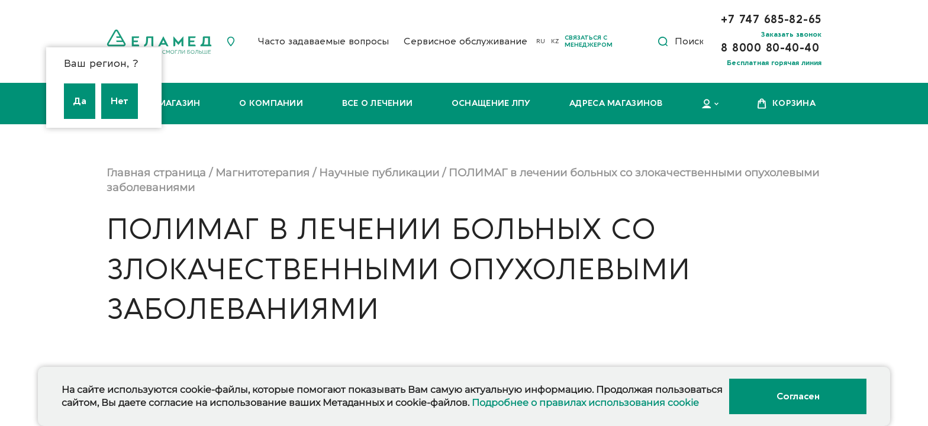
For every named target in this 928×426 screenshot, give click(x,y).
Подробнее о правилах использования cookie (585, 402)
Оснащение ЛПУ (491, 103)
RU (540, 41)
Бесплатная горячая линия (774, 63)
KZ (555, 41)
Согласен (797, 396)
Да (79, 101)
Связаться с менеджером (589, 41)
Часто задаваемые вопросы (323, 41)
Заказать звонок (791, 34)
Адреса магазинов (615, 103)
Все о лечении (377, 103)
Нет (119, 101)
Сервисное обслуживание (465, 41)
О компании (271, 103)
